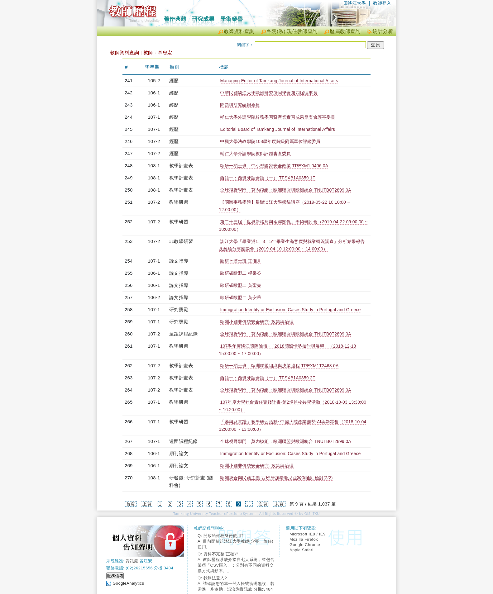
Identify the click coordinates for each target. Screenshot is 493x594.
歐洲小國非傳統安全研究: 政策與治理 (256, 321)
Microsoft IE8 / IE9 (308, 534)
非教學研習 (181, 241)
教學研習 (178, 202)
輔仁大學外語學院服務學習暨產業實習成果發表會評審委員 (277, 117)
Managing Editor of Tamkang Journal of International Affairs (279, 80)
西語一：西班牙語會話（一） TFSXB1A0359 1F (267, 177)
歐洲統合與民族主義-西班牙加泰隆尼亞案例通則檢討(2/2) (276, 477)
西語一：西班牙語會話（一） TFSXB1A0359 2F (267, 377)
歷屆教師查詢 (345, 31)
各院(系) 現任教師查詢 (292, 31)
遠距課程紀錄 (183, 333)
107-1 (154, 117)
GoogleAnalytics (128, 583)
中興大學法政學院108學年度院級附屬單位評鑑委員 (270, 141)
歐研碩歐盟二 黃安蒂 (240, 297)
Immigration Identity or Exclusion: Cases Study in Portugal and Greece (290, 309)
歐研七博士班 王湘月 (240, 261)
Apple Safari (302, 550)
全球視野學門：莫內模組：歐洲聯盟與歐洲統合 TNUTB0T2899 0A (285, 190)
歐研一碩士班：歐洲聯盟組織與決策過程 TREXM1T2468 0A (279, 365)
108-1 (154, 165)
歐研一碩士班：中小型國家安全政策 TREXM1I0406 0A (274, 165)
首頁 (130, 503)
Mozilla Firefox (304, 539)
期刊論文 (178, 453)
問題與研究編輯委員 (240, 104)
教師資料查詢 (239, 31)
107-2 (154, 141)
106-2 (154, 297)
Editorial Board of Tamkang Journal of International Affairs (277, 129)
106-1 (154, 92)
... (249, 503)
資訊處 (132, 560)
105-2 (154, 80)
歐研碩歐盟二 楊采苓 (240, 273)
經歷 (174, 80)
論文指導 (178, 261)
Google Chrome (305, 544)
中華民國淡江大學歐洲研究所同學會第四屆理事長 (268, 92)
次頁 (262, 503)
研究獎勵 (178, 309)
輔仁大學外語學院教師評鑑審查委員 (255, 153)
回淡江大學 (354, 3)
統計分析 (382, 31)
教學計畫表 (181, 165)
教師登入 (382, 3)
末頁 (279, 503)
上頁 (146, 503)
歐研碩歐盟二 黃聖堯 (240, 285)
